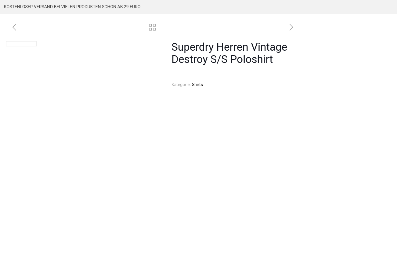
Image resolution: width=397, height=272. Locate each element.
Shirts (197, 84)
